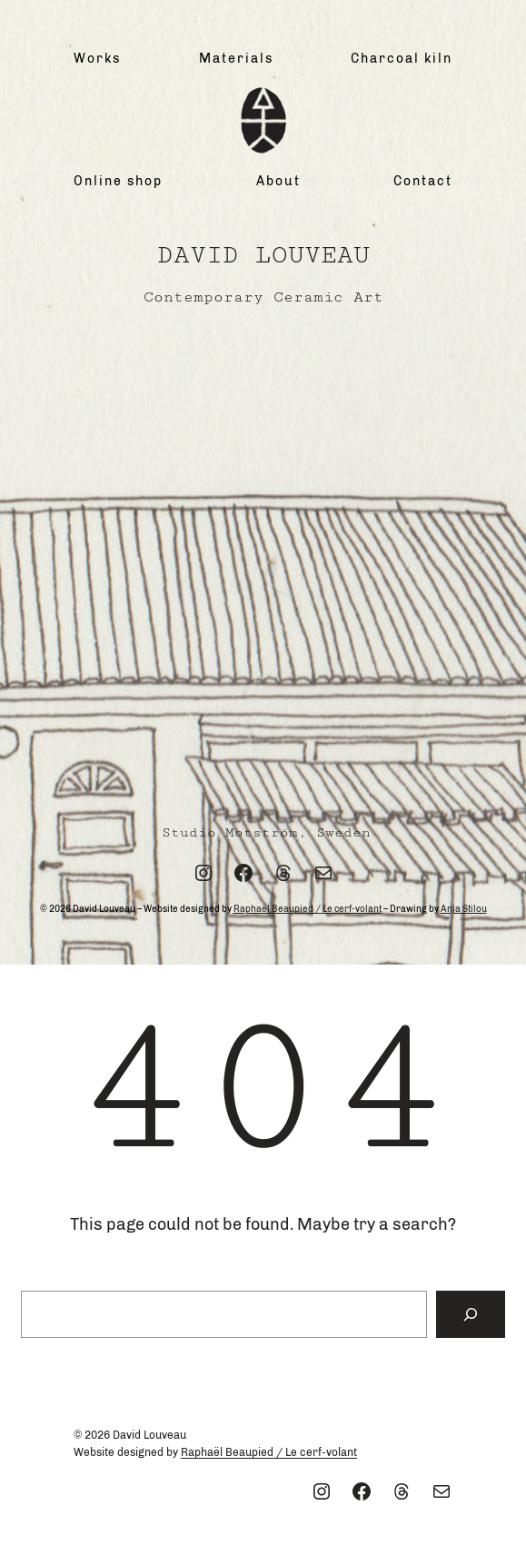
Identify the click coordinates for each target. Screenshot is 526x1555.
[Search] (470, 1314)
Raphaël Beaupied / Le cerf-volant (307, 909)
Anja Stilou (464, 909)
